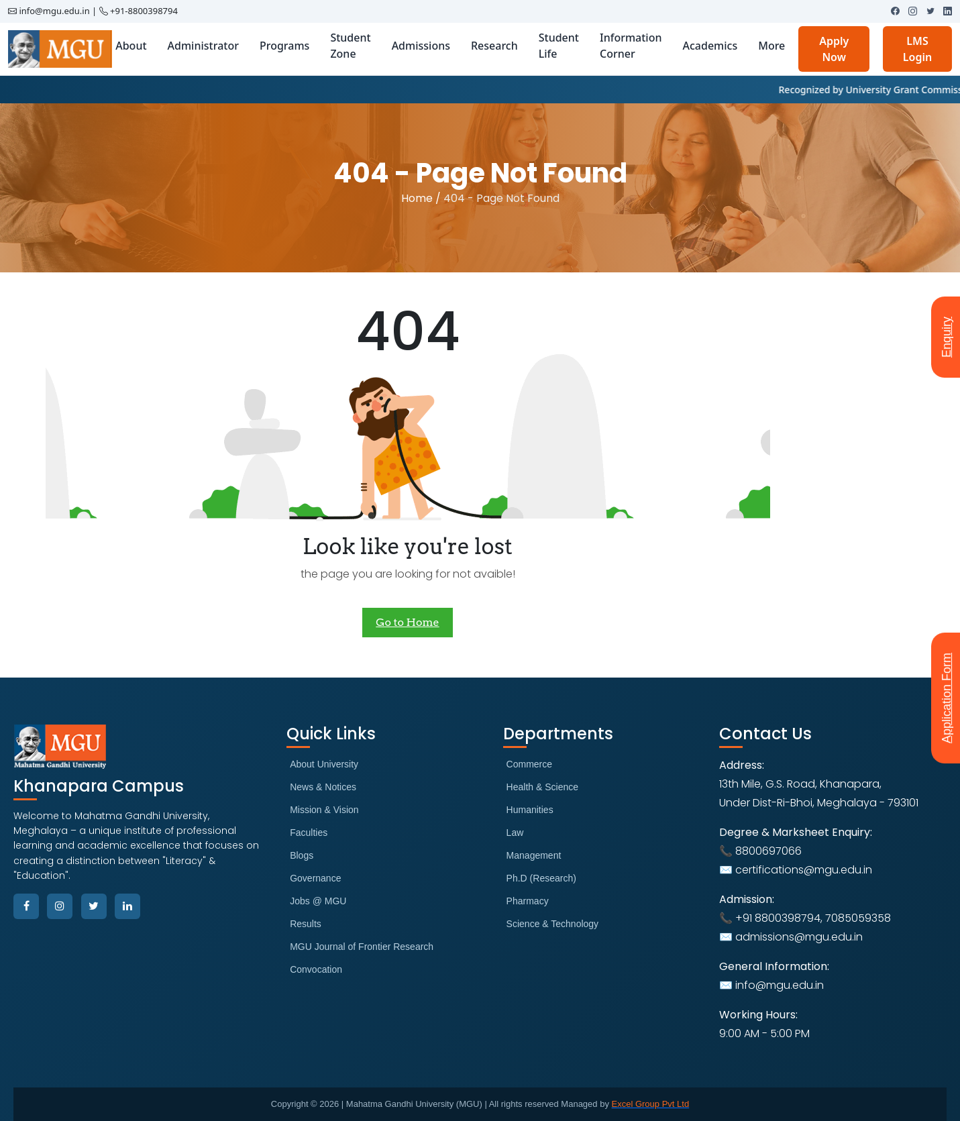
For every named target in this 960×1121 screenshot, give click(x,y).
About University (324, 764)
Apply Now (834, 49)
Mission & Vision (324, 809)
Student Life (559, 45)
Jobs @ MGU (318, 901)
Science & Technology (552, 923)
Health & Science (542, 787)
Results (305, 923)
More (771, 45)
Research (494, 45)
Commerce (529, 764)
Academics (709, 45)
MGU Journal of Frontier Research (361, 946)
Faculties (308, 832)
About (130, 45)
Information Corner (631, 45)
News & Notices (323, 787)
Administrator (203, 45)
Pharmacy (527, 901)
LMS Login (917, 49)
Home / (421, 198)
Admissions (421, 45)
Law (515, 832)
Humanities (529, 809)
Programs (284, 45)
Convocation (316, 969)
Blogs (301, 855)
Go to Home (407, 622)
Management (534, 855)
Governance (315, 878)
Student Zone (350, 45)
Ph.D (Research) (541, 878)
